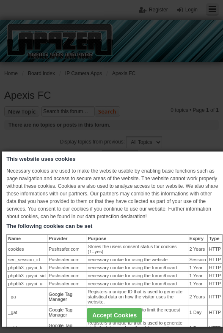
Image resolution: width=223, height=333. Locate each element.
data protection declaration (115, 216)
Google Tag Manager (60, 297)
